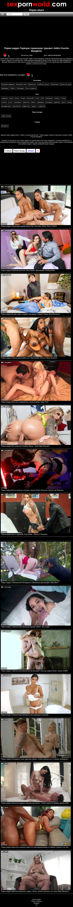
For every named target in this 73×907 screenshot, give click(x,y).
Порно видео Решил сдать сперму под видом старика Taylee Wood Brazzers (30, 314)
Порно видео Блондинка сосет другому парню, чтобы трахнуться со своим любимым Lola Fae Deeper (36, 759)
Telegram (36, 903)
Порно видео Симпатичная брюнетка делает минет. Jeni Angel (25, 627)
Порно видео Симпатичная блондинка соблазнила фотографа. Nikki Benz (29, 582)
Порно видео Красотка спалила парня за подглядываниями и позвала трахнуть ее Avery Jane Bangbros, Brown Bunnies (36, 847)
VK (37, 905)
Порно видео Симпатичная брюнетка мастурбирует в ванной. (25, 715)
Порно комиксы (36, 901)
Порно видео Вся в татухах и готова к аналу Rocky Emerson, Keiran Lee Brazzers (32, 490)
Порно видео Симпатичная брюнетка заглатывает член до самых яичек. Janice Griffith (34, 671)
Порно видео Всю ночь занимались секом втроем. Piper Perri (24, 402)
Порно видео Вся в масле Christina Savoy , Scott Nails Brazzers (25, 446)
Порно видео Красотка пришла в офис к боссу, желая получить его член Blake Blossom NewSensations (36, 891)
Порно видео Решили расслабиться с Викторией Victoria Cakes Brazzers (29, 358)
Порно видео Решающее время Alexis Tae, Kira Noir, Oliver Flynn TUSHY (29, 226)
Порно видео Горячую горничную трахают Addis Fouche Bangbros (36, 49)
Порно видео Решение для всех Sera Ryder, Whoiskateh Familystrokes (28, 270)
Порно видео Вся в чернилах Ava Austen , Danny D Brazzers (24, 534)
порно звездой (49, 144)
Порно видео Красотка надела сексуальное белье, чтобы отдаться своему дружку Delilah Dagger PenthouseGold (36, 803)
